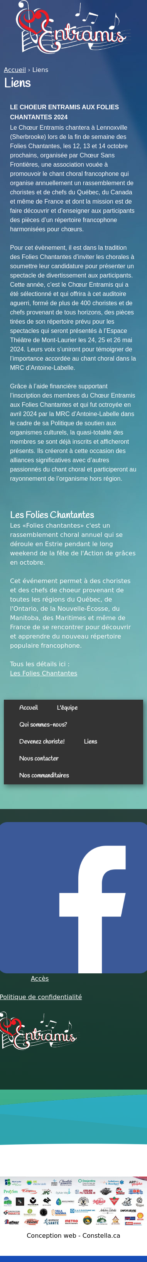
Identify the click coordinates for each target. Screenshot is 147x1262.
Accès (40, 978)
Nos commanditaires (44, 776)
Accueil (15, 70)
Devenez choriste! (41, 742)
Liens (90, 742)
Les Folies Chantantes (43, 673)
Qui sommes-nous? (43, 725)
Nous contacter (38, 759)
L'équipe (67, 708)
